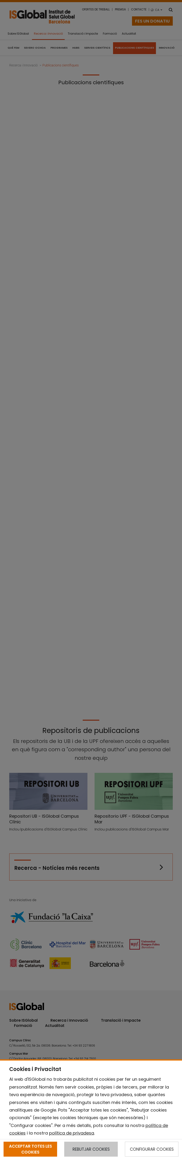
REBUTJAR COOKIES (91, 1149)
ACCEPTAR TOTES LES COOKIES (30, 1149)
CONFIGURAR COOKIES (152, 1149)
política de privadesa (71, 1133)
